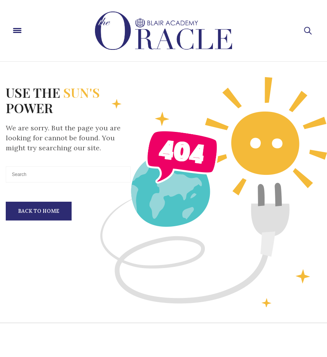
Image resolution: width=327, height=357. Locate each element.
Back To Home (38, 211)
